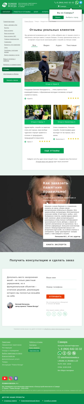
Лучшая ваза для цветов (44, 161)
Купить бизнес (49, 12)
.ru (10, 383)
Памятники (6, 342)
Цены (6, 47)
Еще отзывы (52, 151)
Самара (62, 341)
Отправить (55, 297)
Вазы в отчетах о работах (9, 60)
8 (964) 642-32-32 (65, 3)
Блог (36, 12)
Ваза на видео (8, 30)
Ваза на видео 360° (10, 36)
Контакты (32, 345)
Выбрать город (72, 17)
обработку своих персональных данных (57, 329)
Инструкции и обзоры (11, 74)
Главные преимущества (11, 39)
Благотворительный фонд (30, 401)
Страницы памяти (10, 401)
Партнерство (34, 350)
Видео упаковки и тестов (11, 55)
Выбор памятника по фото (12, 353)
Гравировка (7, 42)
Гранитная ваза (8, 21)
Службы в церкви (50, 401)
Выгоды (6, 28)
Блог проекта (34, 348)
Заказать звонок (12, 80)
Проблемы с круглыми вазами (11, 51)
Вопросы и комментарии (12, 64)
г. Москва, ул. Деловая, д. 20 (68, 360)
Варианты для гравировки (12, 45)
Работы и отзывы (22, 12)
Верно (58, 17)
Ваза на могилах (9, 33)
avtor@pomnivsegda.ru (70, 357)
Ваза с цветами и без (10, 25)
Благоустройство (8, 356)
